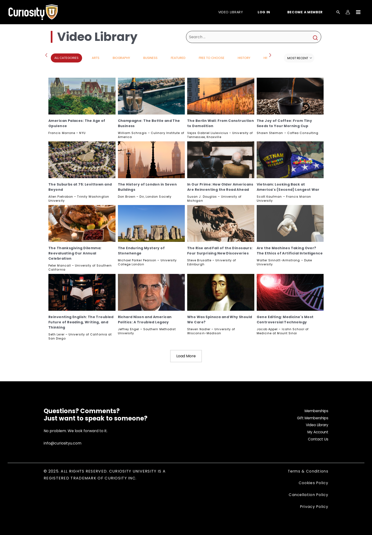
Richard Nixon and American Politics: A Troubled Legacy (145, 320)
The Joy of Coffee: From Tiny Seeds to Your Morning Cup (284, 123)
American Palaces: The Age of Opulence (76, 123)
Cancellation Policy (307, 494)
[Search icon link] (338, 12)
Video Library (316, 425)
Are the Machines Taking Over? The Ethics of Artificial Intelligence (290, 251)
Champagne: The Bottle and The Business (149, 123)
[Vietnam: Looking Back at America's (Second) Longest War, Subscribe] (290, 159)
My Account (317, 432)
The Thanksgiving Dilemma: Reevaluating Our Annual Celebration (75, 253)
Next (270, 55)
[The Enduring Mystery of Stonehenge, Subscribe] (151, 223)
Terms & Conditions (307, 471)
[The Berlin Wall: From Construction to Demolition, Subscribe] (220, 96)
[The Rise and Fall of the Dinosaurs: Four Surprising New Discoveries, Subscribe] (220, 223)
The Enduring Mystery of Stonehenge (141, 251)
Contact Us (317, 439)
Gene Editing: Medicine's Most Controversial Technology (285, 320)
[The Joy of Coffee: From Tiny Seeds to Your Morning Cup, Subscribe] (290, 96)
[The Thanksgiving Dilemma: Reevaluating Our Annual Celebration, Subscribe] (82, 223)
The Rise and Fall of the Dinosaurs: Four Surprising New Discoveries (220, 251)
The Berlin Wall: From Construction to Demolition (220, 123)
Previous (47, 55)
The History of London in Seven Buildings (147, 187)
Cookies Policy (313, 483)
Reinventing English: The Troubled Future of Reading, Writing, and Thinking (81, 322)
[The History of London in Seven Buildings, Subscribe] (151, 159)
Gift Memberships (311, 418)
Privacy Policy (313, 506)
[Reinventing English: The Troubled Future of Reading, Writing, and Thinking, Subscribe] (82, 292)
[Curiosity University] (33, 11)
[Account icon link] (347, 12)
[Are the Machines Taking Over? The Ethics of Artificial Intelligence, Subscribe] (290, 223)
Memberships (315, 411)
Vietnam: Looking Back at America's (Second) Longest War (288, 187)
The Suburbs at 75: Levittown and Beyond (80, 187)
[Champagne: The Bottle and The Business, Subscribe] (151, 96)
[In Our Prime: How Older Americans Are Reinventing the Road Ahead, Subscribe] (220, 159)
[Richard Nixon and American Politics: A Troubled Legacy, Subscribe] (151, 292)
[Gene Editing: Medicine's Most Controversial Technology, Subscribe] (290, 292)
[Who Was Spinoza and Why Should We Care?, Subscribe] (220, 292)
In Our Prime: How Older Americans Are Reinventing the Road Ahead (220, 187)
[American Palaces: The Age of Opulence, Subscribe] (82, 96)
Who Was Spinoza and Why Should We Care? (219, 320)
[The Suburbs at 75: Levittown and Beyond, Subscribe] (82, 159)
